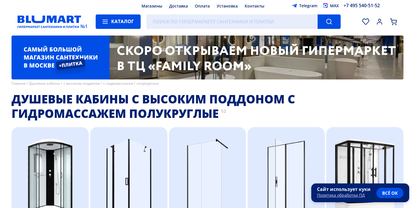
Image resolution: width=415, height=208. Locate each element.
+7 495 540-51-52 (362, 5)
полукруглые (148, 83)
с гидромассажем (118, 83)
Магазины (152, 6)
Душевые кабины (44, 83)
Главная (19, 83)
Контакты (254, 6)
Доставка (178, 6)
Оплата (202, 6)
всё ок (390, 193)
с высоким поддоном (81, 83)
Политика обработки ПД (341, 195)
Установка (227, 6)
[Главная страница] (49, 21)
